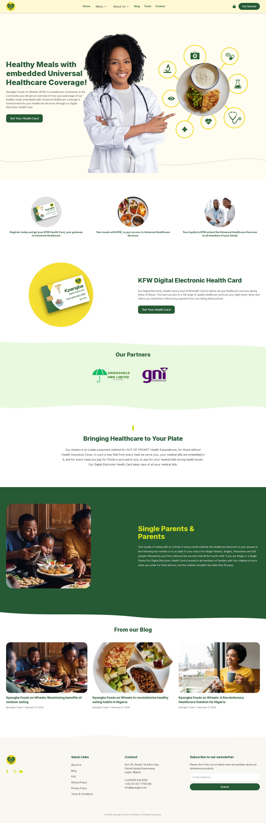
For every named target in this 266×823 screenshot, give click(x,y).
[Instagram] (14, 771)
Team (147, 6)
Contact (160, 6)
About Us (121, 6)
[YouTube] (21, 771)
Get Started (249, 6)
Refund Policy (79, 782)
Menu (101, 6)
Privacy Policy (79, 788)
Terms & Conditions (82, 794)
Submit (225, 786)
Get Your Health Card (24, 118)
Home (86, 6)
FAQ (73, 776)
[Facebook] (7, 771)
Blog (137, 6)
